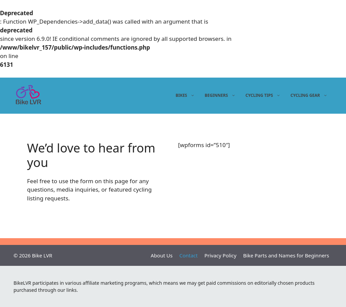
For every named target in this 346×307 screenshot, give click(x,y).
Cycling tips (264, 95)
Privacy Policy (220, 255)
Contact (188, 255)
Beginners (221, 95)
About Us (162, 255)
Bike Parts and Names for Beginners (286, 255)
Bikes (186, 95)
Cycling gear (310, 95)
